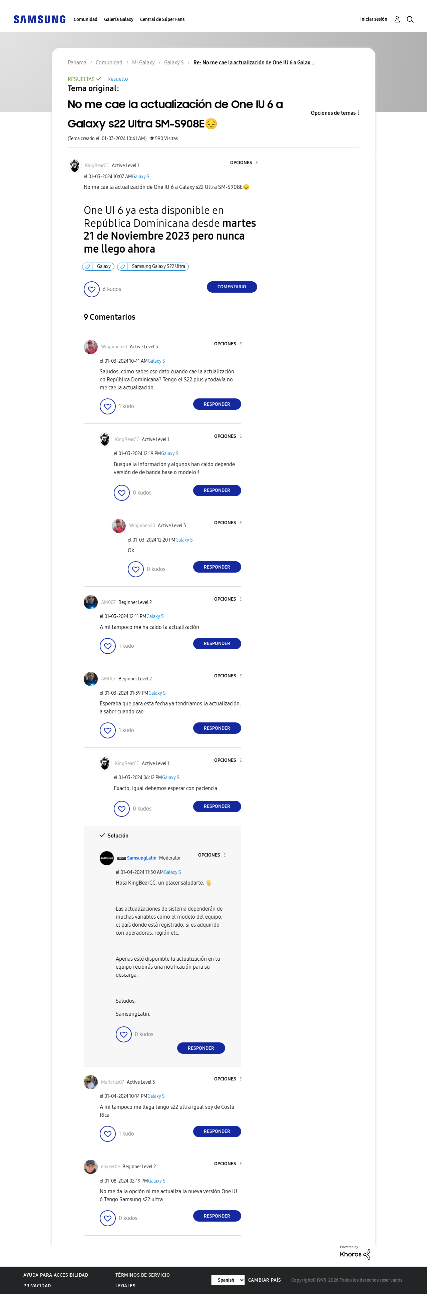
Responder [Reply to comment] (217, 404)
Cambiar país (264, 1280)
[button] (245, 163)
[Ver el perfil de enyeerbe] (110, 1167)
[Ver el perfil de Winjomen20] (114, 347)
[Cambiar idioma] (228, 1280)
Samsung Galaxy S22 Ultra (158, 266)
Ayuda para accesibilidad (55, 1275)
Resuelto (117, 79)
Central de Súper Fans (162, 19)
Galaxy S (140, 177)
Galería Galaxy (118, 19)
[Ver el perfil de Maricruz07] (112, 1082)
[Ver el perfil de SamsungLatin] (141, 858)
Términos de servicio (142, 1275)
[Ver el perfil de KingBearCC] (97, 166)
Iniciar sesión (373, 19)
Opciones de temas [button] (333, 113)
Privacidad (37, 1286)
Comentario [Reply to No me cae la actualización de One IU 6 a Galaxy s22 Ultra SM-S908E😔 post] (232, 287)
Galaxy (104, 266)
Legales (125, 1286)
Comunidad (85, 19)
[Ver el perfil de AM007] (108, 602)
